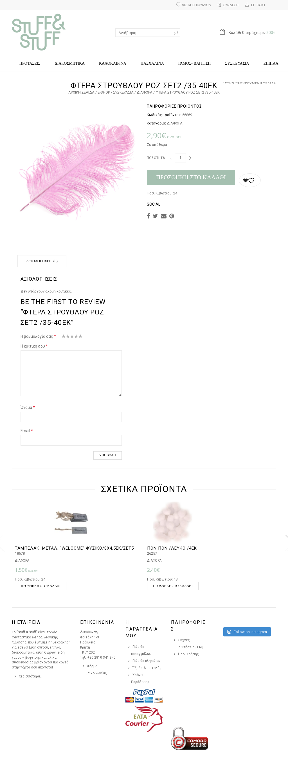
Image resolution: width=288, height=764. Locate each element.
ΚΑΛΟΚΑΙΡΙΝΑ (112, 63)
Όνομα (28, 407)
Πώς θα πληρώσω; (146, 661)
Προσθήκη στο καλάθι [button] (40, 586)
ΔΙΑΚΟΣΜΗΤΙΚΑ (70, 63)
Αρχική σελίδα (81, 92)
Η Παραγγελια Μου (141, 629)
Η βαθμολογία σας (38, 336)
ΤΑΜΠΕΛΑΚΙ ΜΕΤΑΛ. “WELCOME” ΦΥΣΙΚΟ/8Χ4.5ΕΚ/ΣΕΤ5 (74, 548)
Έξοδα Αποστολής (146, 668)
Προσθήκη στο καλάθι (191, 177)
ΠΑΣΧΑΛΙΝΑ (152, 63)
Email (27, 431)
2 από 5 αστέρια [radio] (66, 337)
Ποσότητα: (156, 158)
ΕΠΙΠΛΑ (270, 63)
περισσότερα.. (30, 676)
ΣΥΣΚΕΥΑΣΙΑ (237, 63)
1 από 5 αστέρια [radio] (64, 337)
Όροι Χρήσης (188, 654)
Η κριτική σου (34, 346)
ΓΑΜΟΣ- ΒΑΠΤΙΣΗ (194, 63)
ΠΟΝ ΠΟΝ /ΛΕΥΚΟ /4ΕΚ (172, 548)
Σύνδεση (230, 5)
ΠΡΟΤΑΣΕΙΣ (29, 63)
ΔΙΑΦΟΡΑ (144, 92)
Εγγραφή (258, 5)
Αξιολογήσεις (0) (42, 261)
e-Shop (104, 92)
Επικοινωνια (97, 622)
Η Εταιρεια (26, 622)
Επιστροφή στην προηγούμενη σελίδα (240, 83)
